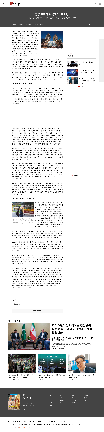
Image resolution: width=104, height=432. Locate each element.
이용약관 (40, 421)
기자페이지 (75, 403)
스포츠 (50, 403)
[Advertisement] (34, 116)
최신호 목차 (75, 398)
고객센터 (35, 421)
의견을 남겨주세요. (18, 304)
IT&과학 (62, 400)
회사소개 (15, 421)
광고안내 (86, 400)
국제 (61, 398)
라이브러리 (75, 400)
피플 (61, 403)
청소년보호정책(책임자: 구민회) (58, 421)
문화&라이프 (51, 400)
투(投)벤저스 (72, 56)
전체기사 (50, 405)
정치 (49, 395)
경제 (61, 395)
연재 (73, 395)
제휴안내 (30, 421)
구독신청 (86, 398)
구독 (80, 56)
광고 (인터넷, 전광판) (23, 421)
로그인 (100, 3)
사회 (49, 398)
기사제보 (86, 395)
